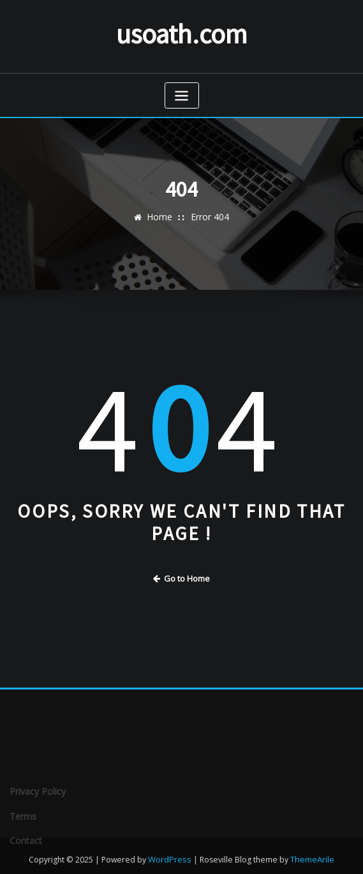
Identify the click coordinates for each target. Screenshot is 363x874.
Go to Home (182, 574)
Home (161, 214)
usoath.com (182, 32)
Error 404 (208, 214)
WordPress (170, 850)
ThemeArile (311, 850)
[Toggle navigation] (182, 93)
